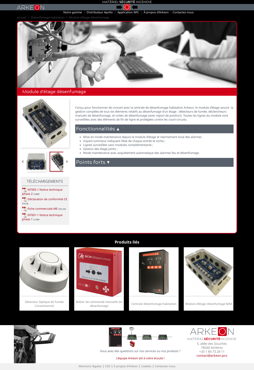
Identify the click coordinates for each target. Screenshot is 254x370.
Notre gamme (72, 12)
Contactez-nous (183, 12)
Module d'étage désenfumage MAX (208, 304)
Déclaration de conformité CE (44, 199)
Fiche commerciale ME (40, 209)
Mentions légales (90, 366)
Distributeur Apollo (100, 12)
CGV (107, 366)
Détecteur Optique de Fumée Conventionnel (44, 304)
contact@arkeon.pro (211, 355)
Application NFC (128, 12)
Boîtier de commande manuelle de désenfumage (99, 304)
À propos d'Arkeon (156, 12)
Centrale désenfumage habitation (153, 304)
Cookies (146, 366)
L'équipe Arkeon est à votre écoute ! (140, 358)
